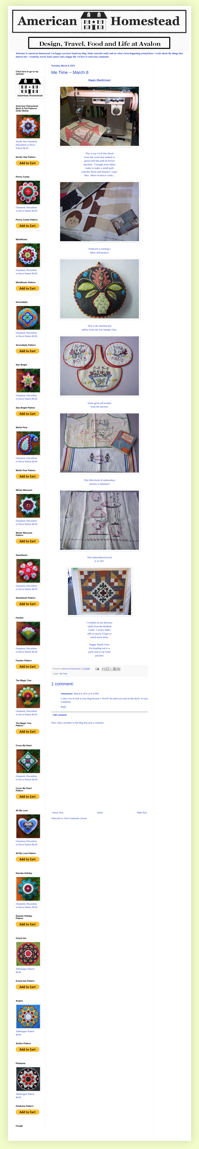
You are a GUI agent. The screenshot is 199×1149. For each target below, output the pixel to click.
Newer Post (57, 812)
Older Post (142, 812)
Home (100, 812)
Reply (63, 706)
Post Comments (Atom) (75, 818)
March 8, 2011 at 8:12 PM (86, 693)
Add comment (59, 715)
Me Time (63, 673)
